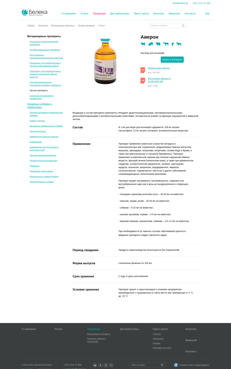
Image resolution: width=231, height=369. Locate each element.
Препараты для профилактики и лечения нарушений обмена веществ (45, 74)
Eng (207, 13)
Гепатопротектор (38, 131)
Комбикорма (36, 142)
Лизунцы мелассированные (43, 155)
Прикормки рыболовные (41, 171)
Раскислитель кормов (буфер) (44, 176)
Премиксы (35, 166)
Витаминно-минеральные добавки (46, 126)
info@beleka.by (180, 3)
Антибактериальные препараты (45, 50)
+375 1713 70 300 (201, 3)
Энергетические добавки (42, 182)
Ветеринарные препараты (44, 36)
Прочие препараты (39, 90)
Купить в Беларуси (172, 59)
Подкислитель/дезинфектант (44, 160)
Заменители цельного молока (44, 136)
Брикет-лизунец (37, 121)
